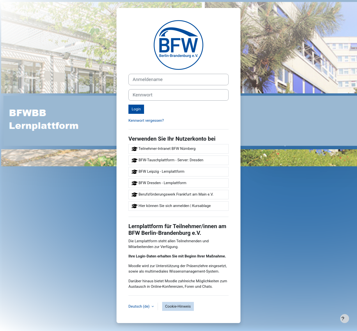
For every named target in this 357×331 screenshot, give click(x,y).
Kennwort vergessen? (146, 120)
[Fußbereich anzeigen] (344, 318)
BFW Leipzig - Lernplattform (158, 172)
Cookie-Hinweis (178, 306)
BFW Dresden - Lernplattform (159, 183)
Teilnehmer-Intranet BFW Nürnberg (164, 149)
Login (136, 109)
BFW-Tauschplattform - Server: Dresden (167, 160)
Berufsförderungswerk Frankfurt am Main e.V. (172, 195)
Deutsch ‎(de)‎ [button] (139, 306)
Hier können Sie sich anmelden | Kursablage (171, 206)
